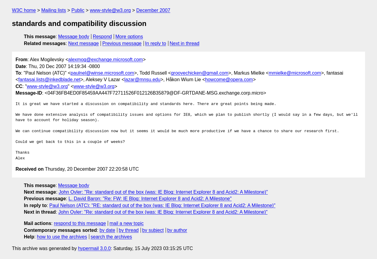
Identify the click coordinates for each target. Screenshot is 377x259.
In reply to (155, 43)
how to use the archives (62, 236)
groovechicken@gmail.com (199, 72)
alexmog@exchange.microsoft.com (105, 59)
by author (177, 230)
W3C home (24, 10)
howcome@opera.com (229, 79)
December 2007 (153, 10)
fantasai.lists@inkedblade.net (49, 79)
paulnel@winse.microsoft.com (102, 72)
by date (107, 230)
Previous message (122, 43)
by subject (153, 230)
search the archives (111, 236)
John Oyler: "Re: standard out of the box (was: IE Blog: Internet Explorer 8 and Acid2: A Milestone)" (163, 192)
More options (129, 36)
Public (77, 10)
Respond (102, 36)
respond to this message (80, 223)
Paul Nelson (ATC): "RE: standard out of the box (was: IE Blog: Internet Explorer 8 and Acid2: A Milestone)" (162, 205)
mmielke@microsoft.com (295, 72)
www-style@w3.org (110, 10)
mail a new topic (127, 223)
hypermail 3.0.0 (94, 248)
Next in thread (184, 43)
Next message (83, 43)
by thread (129, 230)
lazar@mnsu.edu (142, 79)
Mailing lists (53, 10)
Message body (73, 36)
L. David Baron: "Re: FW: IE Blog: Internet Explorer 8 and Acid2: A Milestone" (149, 198)
